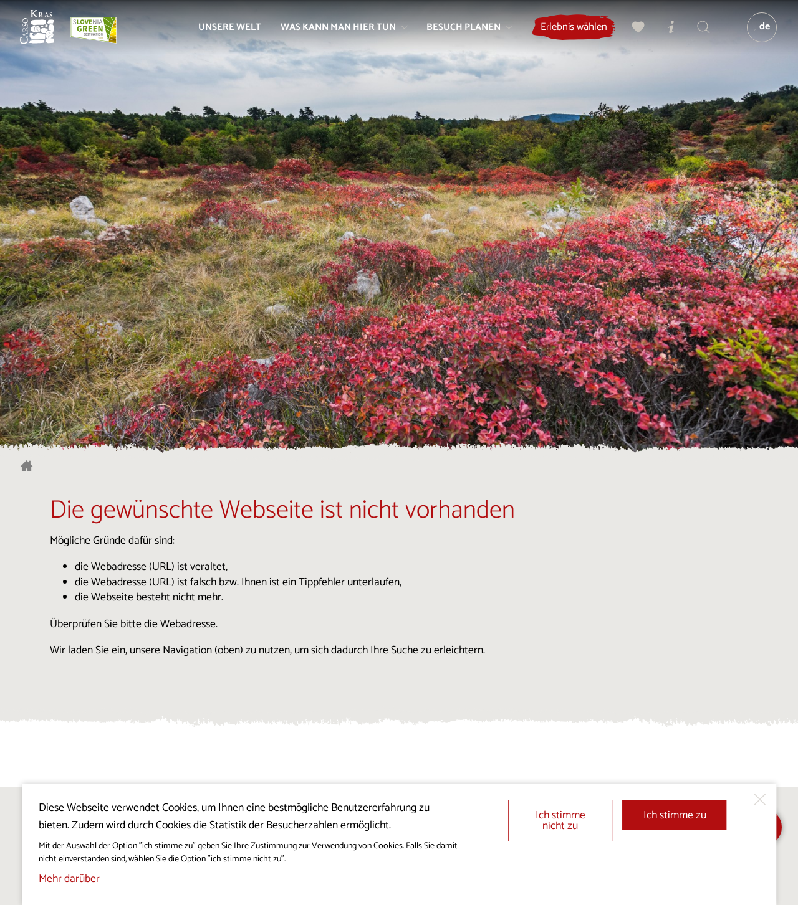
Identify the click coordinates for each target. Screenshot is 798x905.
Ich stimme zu (674, 816)
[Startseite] (45, 35)
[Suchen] (698, 35)
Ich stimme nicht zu (560, 821)
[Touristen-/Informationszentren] (665, 35)
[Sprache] (756, 35)
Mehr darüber (69, 879)
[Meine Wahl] (633, 35)
